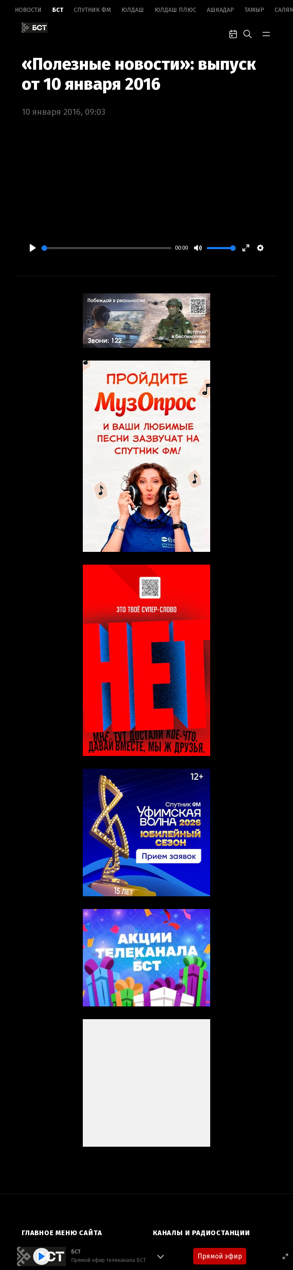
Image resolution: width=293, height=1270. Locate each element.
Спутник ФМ (92, 10)
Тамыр (254, 10)
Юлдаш (132, 10)
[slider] (107, 248)
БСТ (57, 10)
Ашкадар (220, 10)
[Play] (32, 248)
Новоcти (28, 10)
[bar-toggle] (266, 33)
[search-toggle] (247, 33)
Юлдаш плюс (175, 10)
